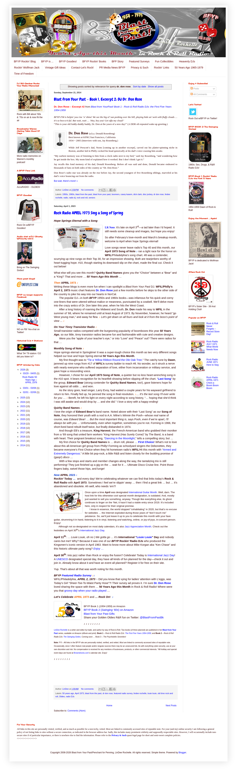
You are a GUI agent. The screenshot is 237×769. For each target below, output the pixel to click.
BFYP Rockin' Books (94, 61)
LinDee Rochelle (60, 630)
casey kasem (126, 194)
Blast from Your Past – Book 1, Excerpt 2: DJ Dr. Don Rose (98, 99)
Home (109, 705)
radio (66, 198)
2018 (23, 428)
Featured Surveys (139, 61)
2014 (23, 445)
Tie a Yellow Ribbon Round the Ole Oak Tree (115, 359)
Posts (195, 88)
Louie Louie (144, 537)
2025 (23, 397)
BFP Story (117, 61)
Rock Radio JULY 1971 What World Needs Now (212, 345)
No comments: (88, 190)
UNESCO (62, 559)
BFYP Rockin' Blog (25, 61)
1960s (71, 194)
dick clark (137, 194)
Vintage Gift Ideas (55, 67)
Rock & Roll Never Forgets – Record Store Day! (213, 328)
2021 (23, 415)
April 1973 (79, 693)
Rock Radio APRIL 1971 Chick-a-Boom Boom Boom (212, 382)
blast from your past (102, 194)
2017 (23, 432)
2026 (23, 369)
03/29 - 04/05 (30, 373)
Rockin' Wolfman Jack (26, 67)
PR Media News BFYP (112, 67)
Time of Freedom (24, 73)
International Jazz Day (92, 530)
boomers (115, 194)
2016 (23, 436)
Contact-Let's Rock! (82, 67)
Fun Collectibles (164, 61)
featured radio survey (123, 693)
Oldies (62, 696)
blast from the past (84, 194)
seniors (92, 198)
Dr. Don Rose (104, 290)
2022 (23, 410)
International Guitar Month (143, 492)
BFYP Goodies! (68, 61)
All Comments (199, 94)
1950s (65, 194)
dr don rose (158, 194)
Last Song (164, 378)
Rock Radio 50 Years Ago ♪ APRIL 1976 (29, 380)
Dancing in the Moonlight (120, 438)
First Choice (146, 442)
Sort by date (139, 86)
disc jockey (147, 194)
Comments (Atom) (76, 710)
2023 (23, 406)
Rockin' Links (161, 67)
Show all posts (155, 86)
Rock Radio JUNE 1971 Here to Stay (212, 362)
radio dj (72, 198)
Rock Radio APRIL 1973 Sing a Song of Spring (88, 213)
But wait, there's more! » (66, 181)
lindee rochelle (139, 693)
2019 (23, 423)
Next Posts (171, 705)
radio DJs (70, 696)
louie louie (152, 693)
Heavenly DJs (187, 61)
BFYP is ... (47, 61)
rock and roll (82, 198)
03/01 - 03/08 (30, 388)
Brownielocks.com (81, 653)
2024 (23, 402)
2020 (23, 419)
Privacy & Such (139, 67)
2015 (23, 441)
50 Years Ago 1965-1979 (189, 67)
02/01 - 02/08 (30, 392)
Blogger (182, 752)
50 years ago (68, 693)
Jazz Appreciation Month (138, 526)
